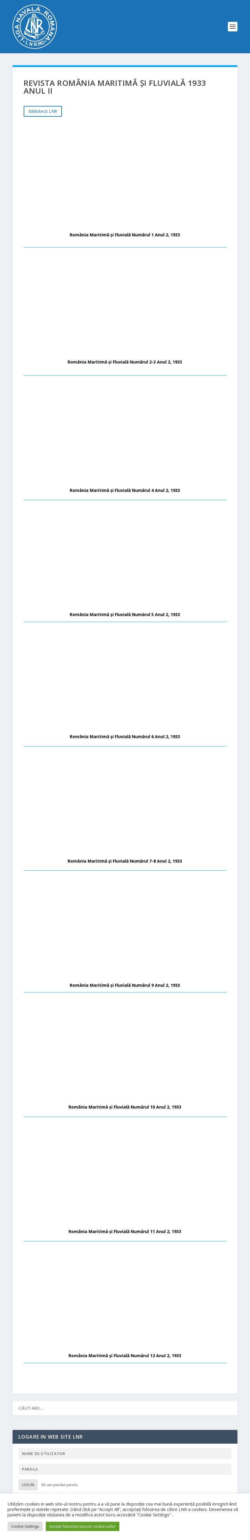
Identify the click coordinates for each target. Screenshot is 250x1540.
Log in (28, 1484)
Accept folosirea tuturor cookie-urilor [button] (82, 1526)
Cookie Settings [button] (25, 1526)
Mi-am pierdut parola (59, 1484)
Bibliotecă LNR (42, 111)
